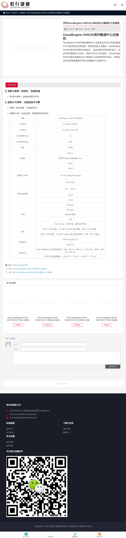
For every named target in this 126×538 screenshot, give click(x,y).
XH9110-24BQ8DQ (20, 265)
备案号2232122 (85, 526)
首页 (6, 13)
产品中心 (14, 13)
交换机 (22, 13)
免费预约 (75, 534)
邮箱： (50, 349)
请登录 (12, 338)
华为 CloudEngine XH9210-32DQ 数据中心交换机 (32, 272)
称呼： (50, 344)
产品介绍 (11, 85)
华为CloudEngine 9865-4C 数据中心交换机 (29, 269)
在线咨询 (51, 534)
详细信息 (18, 325)
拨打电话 (100, 534)
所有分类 (26, 534)
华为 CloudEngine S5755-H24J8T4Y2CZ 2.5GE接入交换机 (77, 320)
